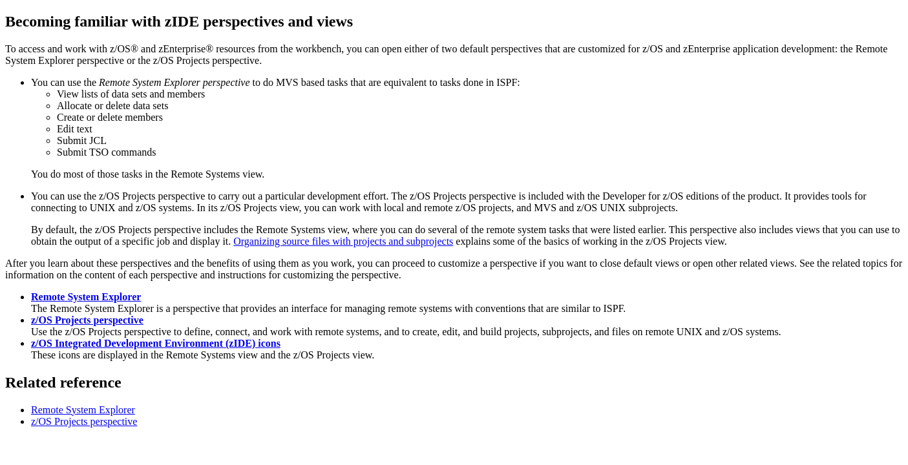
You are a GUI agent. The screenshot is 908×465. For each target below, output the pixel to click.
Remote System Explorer (86, 296)
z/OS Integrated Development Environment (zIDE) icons (155, 343)
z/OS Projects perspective (87, 320)
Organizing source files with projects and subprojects (343, 241)
